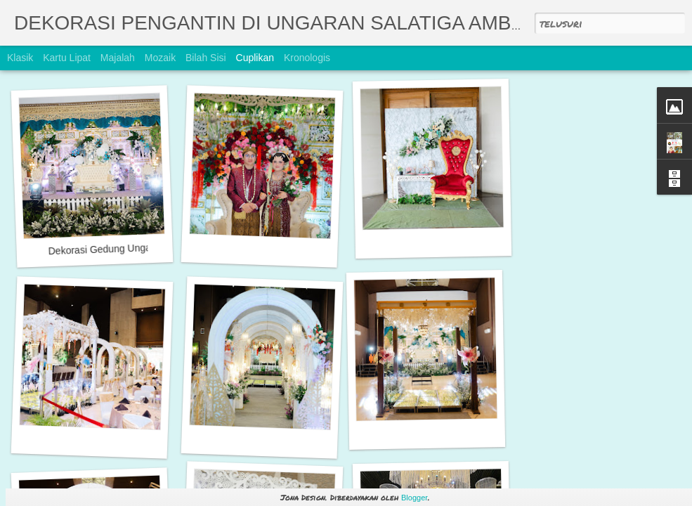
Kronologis (307, 57)
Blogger (414, 497)
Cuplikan (255, 57)
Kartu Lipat (67, 57)
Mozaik (160, 57)
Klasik (20, 57)
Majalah (117, 57)
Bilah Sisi (205, 57)
